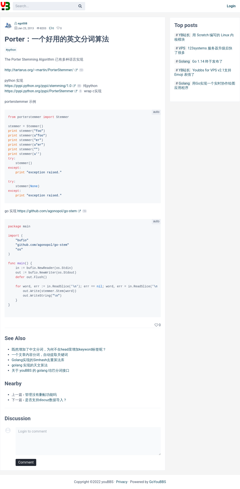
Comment (26, 462)
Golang (184, 61)
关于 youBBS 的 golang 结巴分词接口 (40, 370)
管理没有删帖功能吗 (41, 395)
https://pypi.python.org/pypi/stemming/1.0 (38, 86)
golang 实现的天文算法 (30, 365)
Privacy (122, 482)
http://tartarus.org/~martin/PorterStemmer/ (39, 70)
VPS (182, 48)
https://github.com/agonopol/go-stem (47, 211)
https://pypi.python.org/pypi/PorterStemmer (39, 91)
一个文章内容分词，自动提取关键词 (40, 355)
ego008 (22, 23)
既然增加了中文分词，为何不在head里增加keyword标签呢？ (59, 349)
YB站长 (184, 35)
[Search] (80, 6)
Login (231, 6)
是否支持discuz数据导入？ (46, 400)
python (11, 49)
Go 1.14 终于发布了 (207, 61)
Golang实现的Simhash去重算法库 (38, 360)
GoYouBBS (157, 482)
